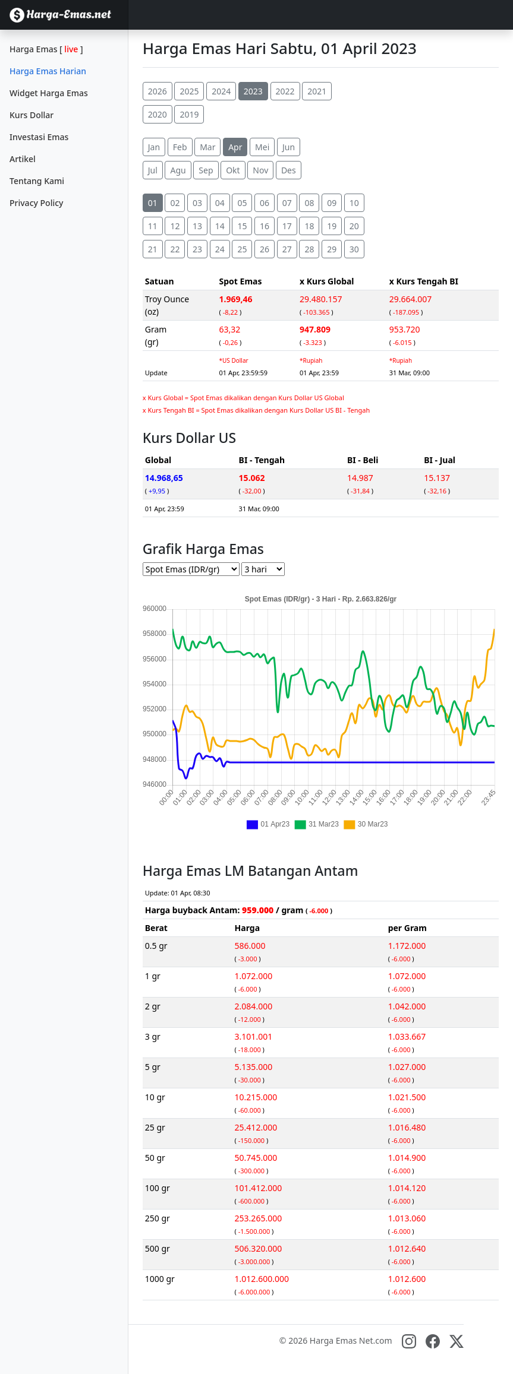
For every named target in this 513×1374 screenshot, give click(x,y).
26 (264, 249)
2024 (221, 91)
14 (220, 226)
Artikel (23, 158)
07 (287, 202)
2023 (253, 91)
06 (264, 202)
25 (242, 249)
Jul (153, 170)
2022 (285, 91)
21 (153, 249)
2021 (316, 91)
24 (220, 249)
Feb (180, 147)
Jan (154, 147)
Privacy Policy (36, 202)
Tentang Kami (37, 180)
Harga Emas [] (46, 49)
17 (287, 226)
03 (197, 202)
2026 (157, 91)
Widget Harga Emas (49, 93)
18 (309, 226)
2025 (189, 91)
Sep (206, 170)
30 (354, 249)
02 (175, 202)
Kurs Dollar (31, 115)
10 (354, 202)
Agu (177, 170)
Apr (235, 147)
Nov (260, 170)
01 (153, 202)
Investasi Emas (39, 137)
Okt (233, 170)
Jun (288, 147)
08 (309, 202)
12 (175, 226)
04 (220, 202)
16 (264, 226)
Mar (207, 147)
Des (288, 170)
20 (354, 226)
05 (242, 202)
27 (287, 249)
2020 (157, 114)
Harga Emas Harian (48, 71)
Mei (262, 147)
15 (242, 226)
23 (197, 249)
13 (197, 226)
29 (331, 249)
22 (175, 249)
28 (309, 249)
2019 (189, 114)
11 (153, 226)
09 (331, 202)
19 (331, 226)
